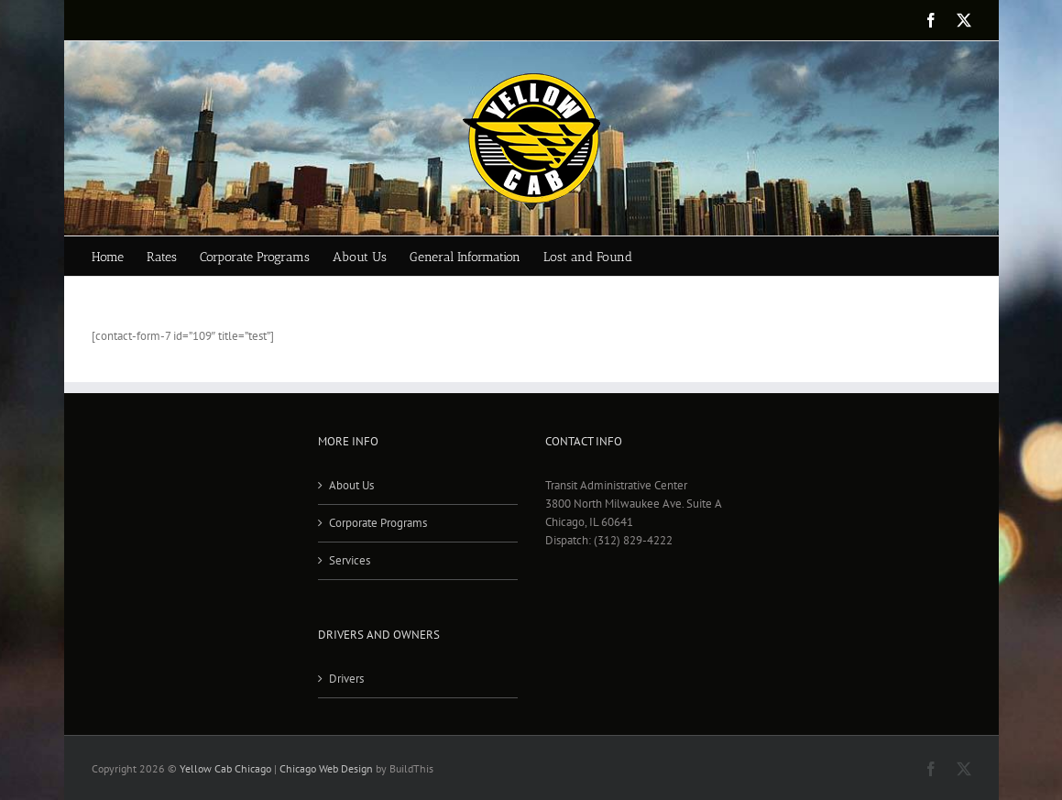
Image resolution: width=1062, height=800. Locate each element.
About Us (351, 485)
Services (349, 560)
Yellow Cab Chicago (225, 768)
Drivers (346, 678)
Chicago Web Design (326, 768)
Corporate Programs (378, 523)
